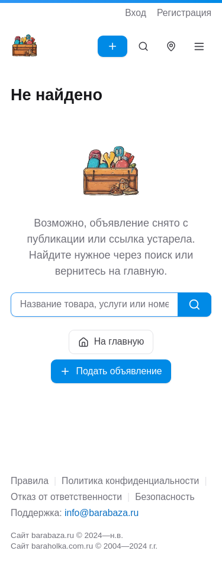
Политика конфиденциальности (130, 481)
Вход (135, 13)
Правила (30, 481)
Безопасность (164, 497)
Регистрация (184, 13)
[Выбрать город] (171, 46)
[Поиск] (143, 46)
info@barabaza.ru (102, 513)
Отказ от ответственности (66, 497)
